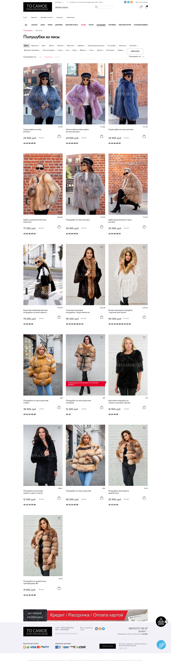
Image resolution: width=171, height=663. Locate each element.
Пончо (91, 25)
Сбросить (135, 51)
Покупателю (70, 17)
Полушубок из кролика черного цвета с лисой (33, 492)
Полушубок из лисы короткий (78, 491)
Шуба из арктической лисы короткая (34, 221)
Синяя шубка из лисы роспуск (120, 129)
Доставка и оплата (47, 17)
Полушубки (101, 25)
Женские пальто (71, 25)
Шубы (43, 25)
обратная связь (107, 646)
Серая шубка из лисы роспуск (32, 130)
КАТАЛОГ (34, 25)
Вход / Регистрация (142, 2)
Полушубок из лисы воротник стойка (35, 401)
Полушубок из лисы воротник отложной (78, 401)
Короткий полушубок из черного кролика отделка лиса (119, 401)
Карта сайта (123, 648)
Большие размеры (141, 25)
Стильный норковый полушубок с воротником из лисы (78, 311)
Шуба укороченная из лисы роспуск (120, 221)
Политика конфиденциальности (66, 633)
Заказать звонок (61, 7)
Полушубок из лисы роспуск (78, 220)
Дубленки (58, 25)
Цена (40, 57)
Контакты (60, 17)
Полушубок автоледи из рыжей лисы (118, 492)
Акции (83, 25)
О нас (25, 17)
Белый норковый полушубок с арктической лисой (120, 311)
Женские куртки (125, 25)
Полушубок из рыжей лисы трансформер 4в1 (34, 582)
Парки (50, 25)
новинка (26, 110)
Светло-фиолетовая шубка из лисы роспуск (77, 130)
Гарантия (34, 17)
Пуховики (112, 25)
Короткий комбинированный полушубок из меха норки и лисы (35, 311)
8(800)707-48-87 (138, 628)
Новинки (57, 57)
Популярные (48, 57)
